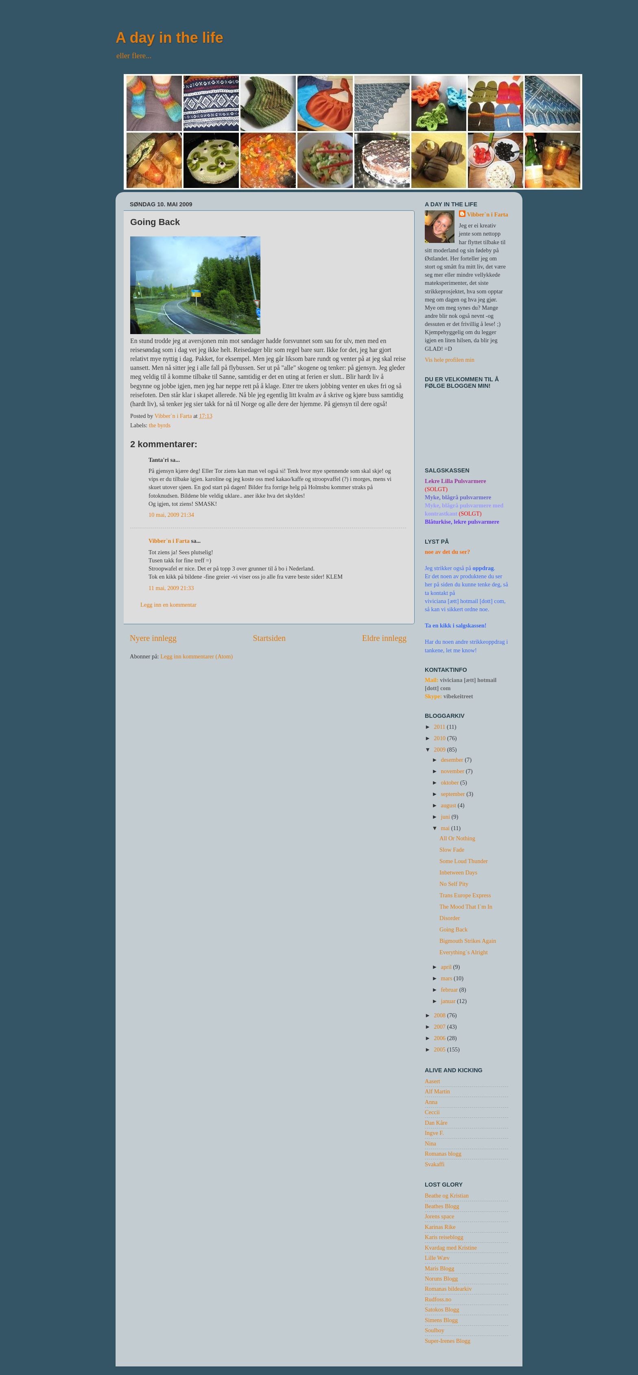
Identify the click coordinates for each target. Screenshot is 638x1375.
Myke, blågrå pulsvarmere (458, 497)
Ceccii (432, 1112)
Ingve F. (434, 1133)
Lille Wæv (437, 1258)
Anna (431, 1102)
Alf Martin (437, 1091)
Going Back (453, 929)
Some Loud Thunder (463, 861)
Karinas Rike (440, 1227)
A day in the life (169, 37)
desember (453, 759)
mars (447, 978)
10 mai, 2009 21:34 (171, 515)
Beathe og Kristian (447, 1195)
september (454, 794)
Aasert (432, 1081)
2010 (440, 738)
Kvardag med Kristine (451, 1247)
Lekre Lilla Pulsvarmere (455, 481)
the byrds (159, 425)
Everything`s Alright (463, 952)
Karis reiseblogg (444, 1237)
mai (446, 828)
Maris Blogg (439, 1268)
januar (449, 1001)
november (453, 771)
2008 (440, 1015)
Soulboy (434, 1330)
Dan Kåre (436, 1122)
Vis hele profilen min (449, 359)
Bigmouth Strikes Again (467, 941)
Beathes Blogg (442, 1206)
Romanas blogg (443, 1153)
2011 (440, 727)
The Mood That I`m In (465, 906)
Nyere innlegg (153, 638)
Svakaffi (435, 1164)
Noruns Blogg (441, 1278)
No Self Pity (453, 884)
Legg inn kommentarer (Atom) (196, 656)
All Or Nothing (457, 838)
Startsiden (269, 638)
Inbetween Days (458, 872)
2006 (440, 1038)
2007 (440, 1026)
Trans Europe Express (465, 895)
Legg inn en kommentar (168, 604)
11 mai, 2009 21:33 (171, 588)
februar (450, 989)
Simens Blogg (441, 1320)
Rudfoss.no (438, 1299)
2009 (440, 749)
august (449, 805)
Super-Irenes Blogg (447, 1341)
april (447, 967)
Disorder (449, 918)
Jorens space (439, 1216)
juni (446, 816)
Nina (430, 1143)
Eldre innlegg (384, 638)
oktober (451, 782)
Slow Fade (451, 849)
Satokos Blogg (442, 1309)
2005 (440, 1049)
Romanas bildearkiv (448, 1288)
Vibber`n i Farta (169, 541)
